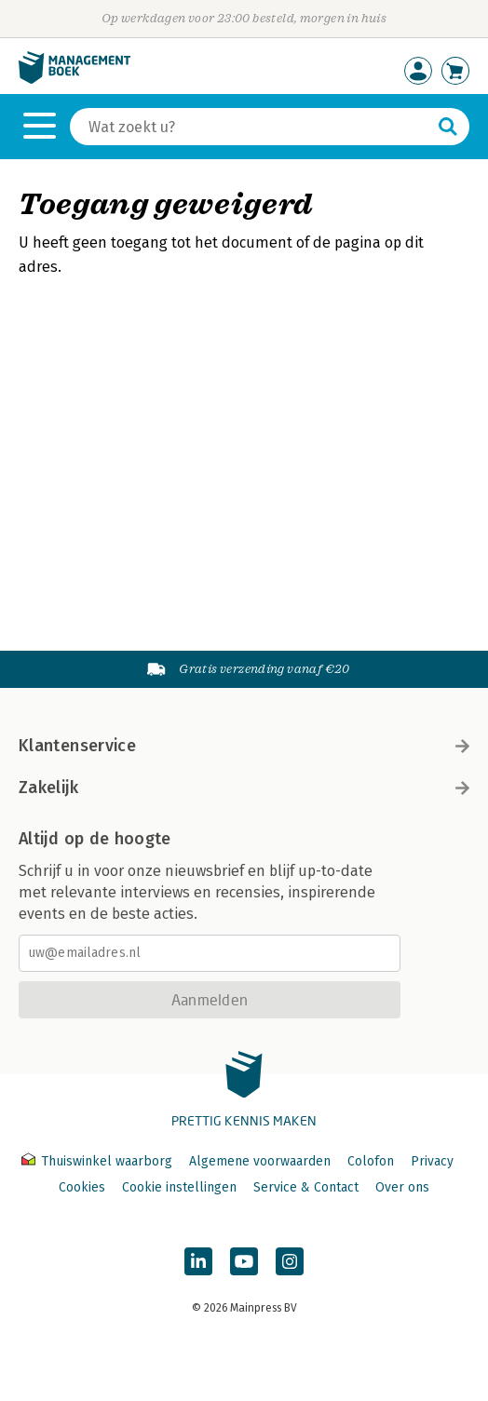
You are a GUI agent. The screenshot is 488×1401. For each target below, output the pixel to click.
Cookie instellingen (179, 1187)
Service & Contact (306, 1187)
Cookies (82, 1187)
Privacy (432, 1161)
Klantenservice (244, 745)
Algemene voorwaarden (260, 1161)
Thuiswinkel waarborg (98, 1161)
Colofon (370, 1161)
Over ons (402, 1187)
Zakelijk (244, 787)
